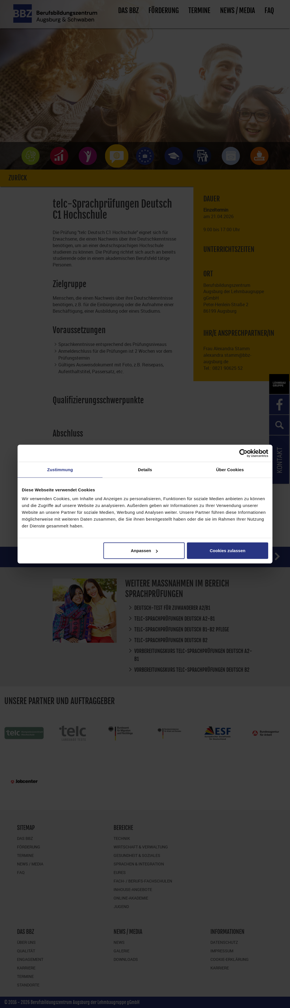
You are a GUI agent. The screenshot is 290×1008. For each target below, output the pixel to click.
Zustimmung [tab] (60, 469)
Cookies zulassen (228, 550)
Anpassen (144, 550)
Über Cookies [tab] (230, 469)
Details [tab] (145, 469)
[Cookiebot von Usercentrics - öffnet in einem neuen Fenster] (243, 453)
